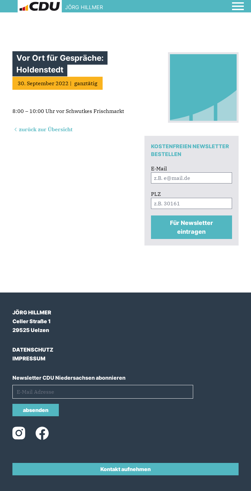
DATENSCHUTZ (32, 349)
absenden (35, 410)
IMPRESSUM (28, 358)
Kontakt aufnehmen (125, 469)
